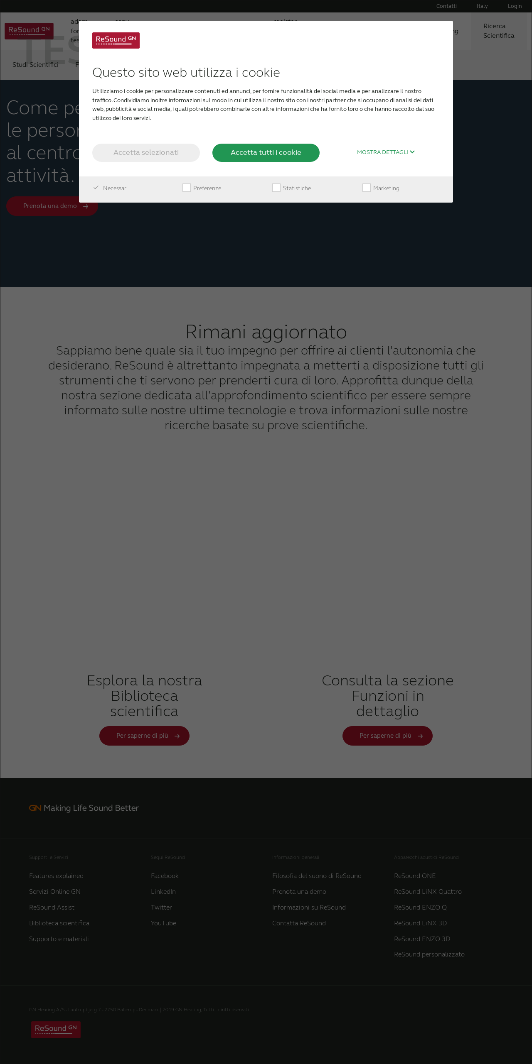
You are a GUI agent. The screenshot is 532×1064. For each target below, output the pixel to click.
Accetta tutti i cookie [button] (266, 152)
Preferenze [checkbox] (201, 188)
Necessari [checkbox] (110, 188)
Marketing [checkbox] (380, 188)
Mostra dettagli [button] (386, 152)
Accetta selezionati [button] (146, 152)
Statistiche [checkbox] (291, 188)
